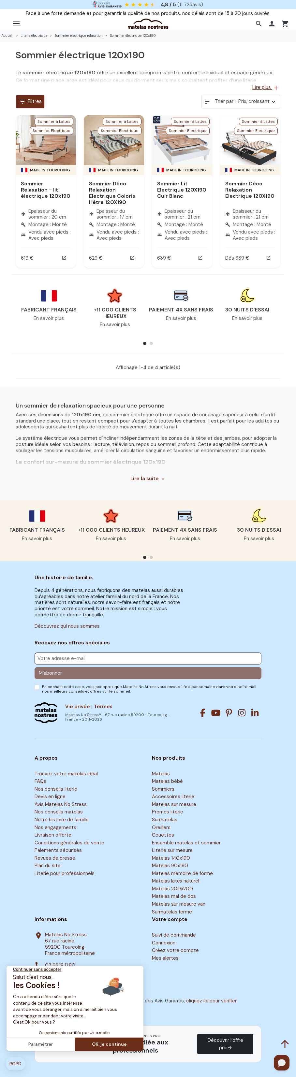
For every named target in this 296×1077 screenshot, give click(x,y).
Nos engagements (55, 827)
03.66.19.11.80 (60, 965)
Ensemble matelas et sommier (186, 843)
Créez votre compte (175, 950)
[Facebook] (203, 713)
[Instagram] (242, 713)
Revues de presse (55, 858)
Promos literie (167, 812)
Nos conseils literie (56, 789)
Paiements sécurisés (58, 850)
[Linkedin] (255, 713)
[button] (259, 24)
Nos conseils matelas (59, 812)
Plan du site (48, 865)
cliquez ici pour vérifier (211, 1001)
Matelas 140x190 (171, 858)
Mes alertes (165, 958)
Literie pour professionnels (65, 873)
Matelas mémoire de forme (182, 873)
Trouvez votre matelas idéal (66, 773)
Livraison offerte (53, 835)
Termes (103, 706)
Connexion (163, 943)
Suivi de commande (174, 935)
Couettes (163, 835)
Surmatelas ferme (172, 912)
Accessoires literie (173, 797)
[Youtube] (216, 713)
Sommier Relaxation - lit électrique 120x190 (45, 189)
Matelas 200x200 (172, 888)
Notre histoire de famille (62, 819)
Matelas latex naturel (175, 881)
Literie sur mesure (172, 850)
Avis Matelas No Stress (61, 804)
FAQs (40, 781)
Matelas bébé (167, 781)
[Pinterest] (229, 713)
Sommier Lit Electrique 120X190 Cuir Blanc (181, 189)
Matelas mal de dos (174, 896)
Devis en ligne (50, 797)
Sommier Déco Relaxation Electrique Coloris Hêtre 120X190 (112, 193)
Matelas (161, 773)
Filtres (30, 102)
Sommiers (163, 789)
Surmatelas (164, 819)
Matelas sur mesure (174, 804)
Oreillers (161, 827)
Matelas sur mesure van (178, 904)
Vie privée (77, 706)
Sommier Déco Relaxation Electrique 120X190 (249, 189)
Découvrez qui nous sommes (67, 626)
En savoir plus (49, 318)
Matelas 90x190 (170, 865)
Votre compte (169, 919)
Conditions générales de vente (69, 843)
